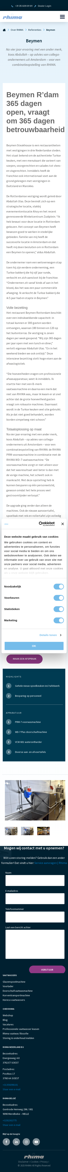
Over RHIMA (17, 30)
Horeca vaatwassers (14, 1000)
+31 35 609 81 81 (23, 6)
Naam (8, 872)
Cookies (34, 1161)
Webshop (8, 1015)
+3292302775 (10, 1120)
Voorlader (8, 986)
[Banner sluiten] (62, 524)
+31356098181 (10, 1084)
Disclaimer (23, 1161)
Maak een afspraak (24, 658)
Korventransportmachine (16, 995)
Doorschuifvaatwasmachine (18, 990)
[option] (35, 800)
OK (34, 645)
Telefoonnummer (14, 909)
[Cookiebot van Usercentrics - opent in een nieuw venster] (40, 523)
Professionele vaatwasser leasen (21, 1029)
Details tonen (48, 635)
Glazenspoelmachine (14, 981)
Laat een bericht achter (18, 927)
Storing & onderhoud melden (18, 1038)
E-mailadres (11, 890)
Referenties (34, 30)
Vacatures (8, 1024)
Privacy (44, 1161)
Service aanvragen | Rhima (50, 863)
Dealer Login (44, 6)
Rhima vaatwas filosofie (15, 1033)
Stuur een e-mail (11, 1089)
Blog (5, 1020)
